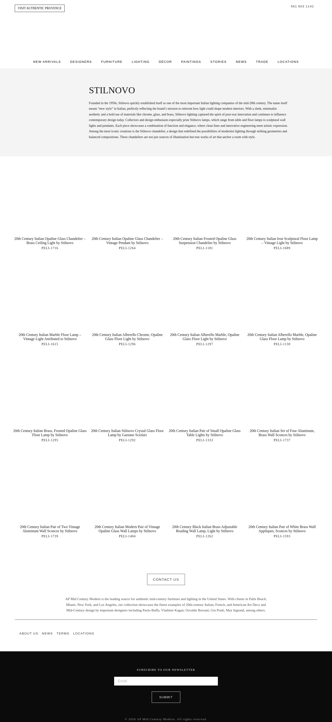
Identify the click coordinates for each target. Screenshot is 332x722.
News (241, 60)
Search (286, 6)
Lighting (140, 60)
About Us (28, 631)
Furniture (112, 60)
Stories (218, 60)
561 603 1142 (302, 6)
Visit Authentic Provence (40, 8)
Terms (62, 631)
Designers (81, 60)
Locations (288, 60)
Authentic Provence (166, 27)
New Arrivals (47, 60)
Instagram (305, 631)
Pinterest (315, 631)
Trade (262, 60)
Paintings (191, 60)
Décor (165, 60)
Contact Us (166, 578)
